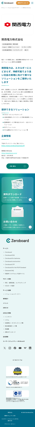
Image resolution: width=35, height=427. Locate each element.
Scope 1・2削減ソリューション (10, 47)
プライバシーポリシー (10, 424)
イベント (5, 303)
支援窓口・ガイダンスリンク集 (14, 323)
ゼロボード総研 (9, 286)
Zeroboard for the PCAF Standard (15, 267)
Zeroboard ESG (10, 255)
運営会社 (10, 412)
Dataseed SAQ (9, 270)
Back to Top (18, 360)
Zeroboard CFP (10, 264)
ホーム (3, 7)
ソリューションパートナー (13, 7)
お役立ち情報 (7, 313)
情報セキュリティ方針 (9, 415)
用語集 (7, 329)
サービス (5, 248)
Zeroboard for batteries (12, 258)
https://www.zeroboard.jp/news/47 (13, 146)
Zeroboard (8, 252)
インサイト (8, 317)
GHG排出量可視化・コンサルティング (12, 50)
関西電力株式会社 (26, 7)
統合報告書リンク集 (11, 326)
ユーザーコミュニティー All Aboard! (14, 341)
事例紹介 (5, 299)
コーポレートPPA (26, 47)
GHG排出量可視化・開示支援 (10, 44)
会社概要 (5, 337)
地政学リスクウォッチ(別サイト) (14, 274)
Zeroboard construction (12, 261)
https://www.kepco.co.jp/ (9, 153)
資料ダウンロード (23, 3)
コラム (7, 320)
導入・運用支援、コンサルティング (15, 283)
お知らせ (5, 308)
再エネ (26, 50)
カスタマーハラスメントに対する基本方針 (10, 419)
